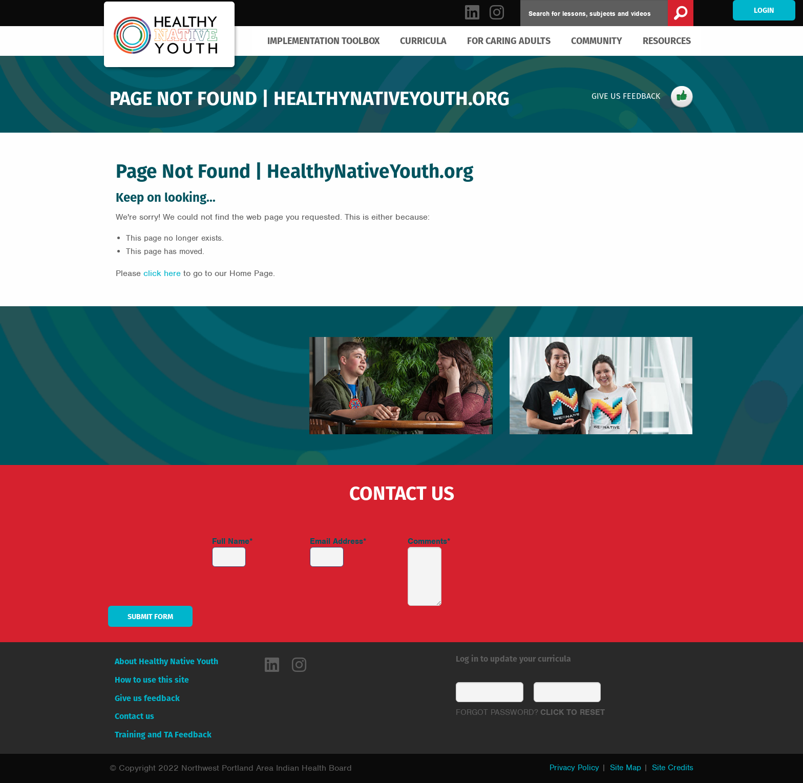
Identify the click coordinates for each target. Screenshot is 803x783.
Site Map (625, 768)
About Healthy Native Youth (166, 661)
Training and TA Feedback (163, 734)
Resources (667, 40)
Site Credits (672, 768)
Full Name (232, 541)
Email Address (338, 541)
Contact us (134, 716)
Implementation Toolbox (323, 40)
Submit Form (150, 616)
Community (596, 40)
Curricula (423, 40)
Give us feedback (147, 698)
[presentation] (583, 556)
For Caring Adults (509, 40)
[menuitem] (323, 41)
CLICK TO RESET (572, 712)
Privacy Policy (574, 768)
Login (764, 10)
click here (162, 273)
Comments (429, 541)
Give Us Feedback (642, 97)
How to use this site (152, 680)
